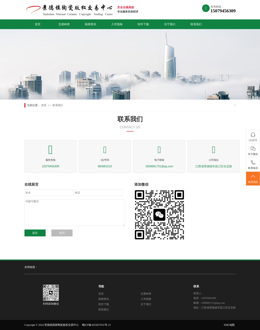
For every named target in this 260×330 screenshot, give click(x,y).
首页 (37, 24)
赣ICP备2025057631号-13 (96, 324)
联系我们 (196, 24)
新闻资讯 (90, 24)
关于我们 (169, 24)
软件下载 (143, 24)
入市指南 (117, 24)
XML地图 (229, 324)
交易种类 (64, 24)
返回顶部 (253, 178)
